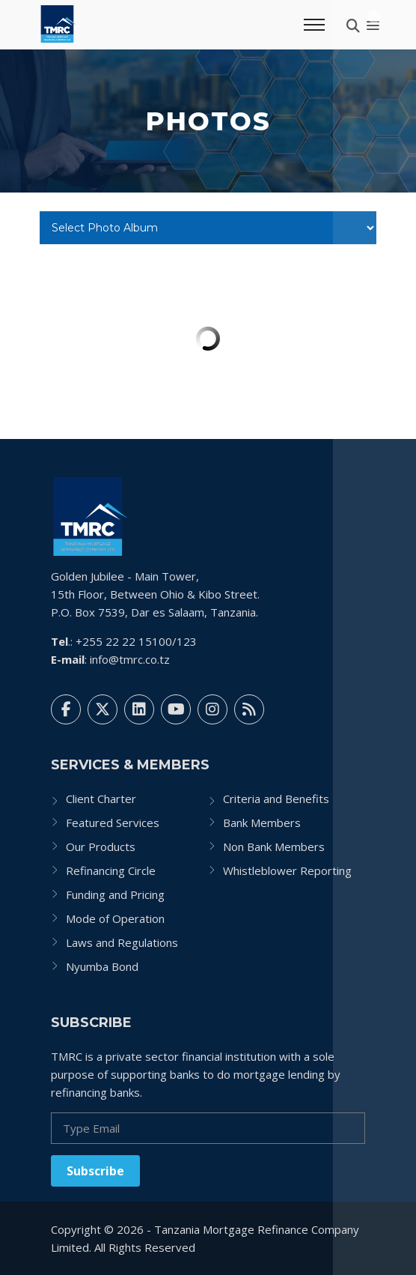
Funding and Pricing (115, 894)
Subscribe (95, 1171)
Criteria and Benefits (276, 798)
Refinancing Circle (111, 870)
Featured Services (112, 822)
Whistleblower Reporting (287, 870)
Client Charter (101, 798)
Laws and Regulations (122, 942)
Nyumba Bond (102, 966)
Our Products (100, 846)
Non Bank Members (274, 846)
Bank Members (262, 822)
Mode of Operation (115, 918)
